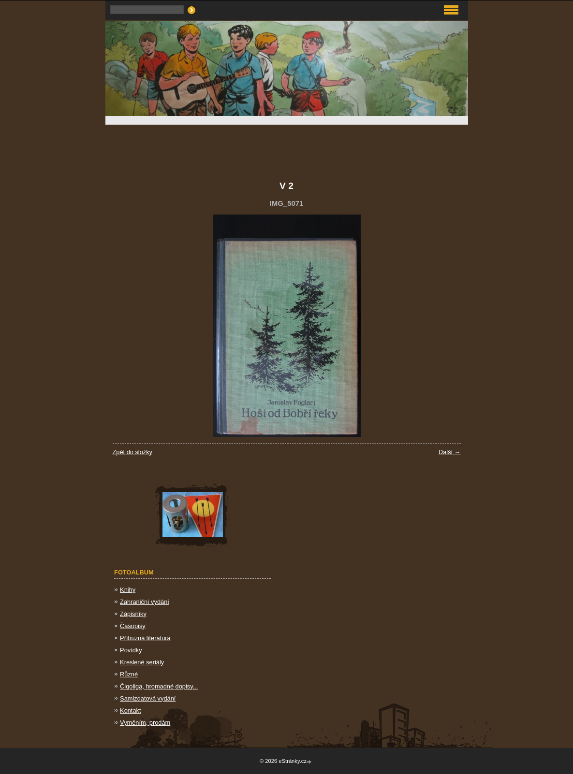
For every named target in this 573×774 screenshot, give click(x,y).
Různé (129, 674)
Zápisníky (133, 613)
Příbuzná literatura (145, 638)
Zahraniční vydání (144, 601)
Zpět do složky (133, 452)
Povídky (131, 650)
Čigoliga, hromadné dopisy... (159, 686)
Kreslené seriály (142, 662)
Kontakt (130, 710)
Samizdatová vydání (148, 698)
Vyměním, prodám (145, 722)
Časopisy (133, 626)
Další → (450, 452)
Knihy (127, 589)
